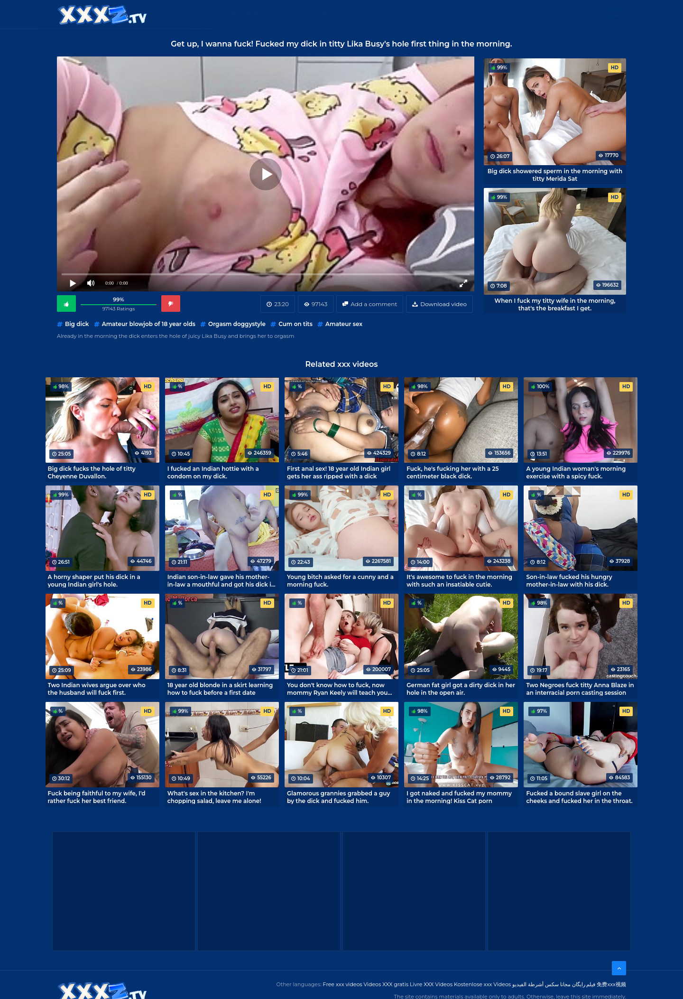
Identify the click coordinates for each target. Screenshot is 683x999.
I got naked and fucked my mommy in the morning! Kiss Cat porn (459, 797)
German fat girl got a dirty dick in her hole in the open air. (460, 689)
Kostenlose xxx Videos (482, 984)
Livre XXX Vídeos (431, 984)
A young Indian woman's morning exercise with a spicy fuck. (576, 472)
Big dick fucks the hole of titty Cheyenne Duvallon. (92, 472)
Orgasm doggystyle (237, 323)
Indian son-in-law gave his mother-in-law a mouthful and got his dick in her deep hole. (221, 580)
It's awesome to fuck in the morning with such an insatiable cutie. (459, 580)
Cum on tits (295, 323)
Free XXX (343, 14)
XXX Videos (294, 14)
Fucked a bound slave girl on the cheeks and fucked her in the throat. (579, 797)
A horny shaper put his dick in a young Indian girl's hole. (94, 580)
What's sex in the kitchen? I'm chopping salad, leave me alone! (214, 797)
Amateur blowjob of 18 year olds (148, 323)
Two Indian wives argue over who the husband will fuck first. (97, 689)
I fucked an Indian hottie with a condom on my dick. (213, 472)
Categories (240, 14)
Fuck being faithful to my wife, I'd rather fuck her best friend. (97, 797)
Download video (443, 304)
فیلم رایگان (584, 984)
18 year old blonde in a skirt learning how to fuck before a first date (220, 689)
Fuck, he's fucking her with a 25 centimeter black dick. (452, 472)
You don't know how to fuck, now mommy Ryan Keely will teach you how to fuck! (337, 689)
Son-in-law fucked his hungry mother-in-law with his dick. (569, 580)
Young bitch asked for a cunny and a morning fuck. (340, 580)
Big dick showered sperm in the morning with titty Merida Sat (555, 175)
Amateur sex (343, 323)
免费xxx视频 (611, 984)
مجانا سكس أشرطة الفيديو (541, 984)
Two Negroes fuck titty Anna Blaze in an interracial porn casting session (580, 689)
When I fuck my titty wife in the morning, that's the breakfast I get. (555, 304)
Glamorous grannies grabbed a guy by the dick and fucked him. (338, 797)
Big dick (77, 323)
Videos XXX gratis (386, 984)
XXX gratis (390, 14)
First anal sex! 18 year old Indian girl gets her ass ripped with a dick (338, 472)
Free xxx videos (342, 984)
